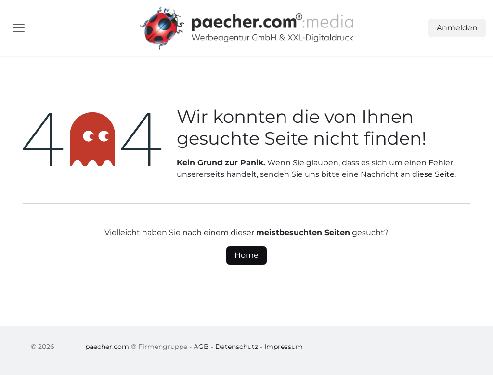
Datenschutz (236, 346)
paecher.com (107, 346)
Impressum (283, 346)
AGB (201, 346)
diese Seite (433, 174)
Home (246, 255)
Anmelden (457, 27)
